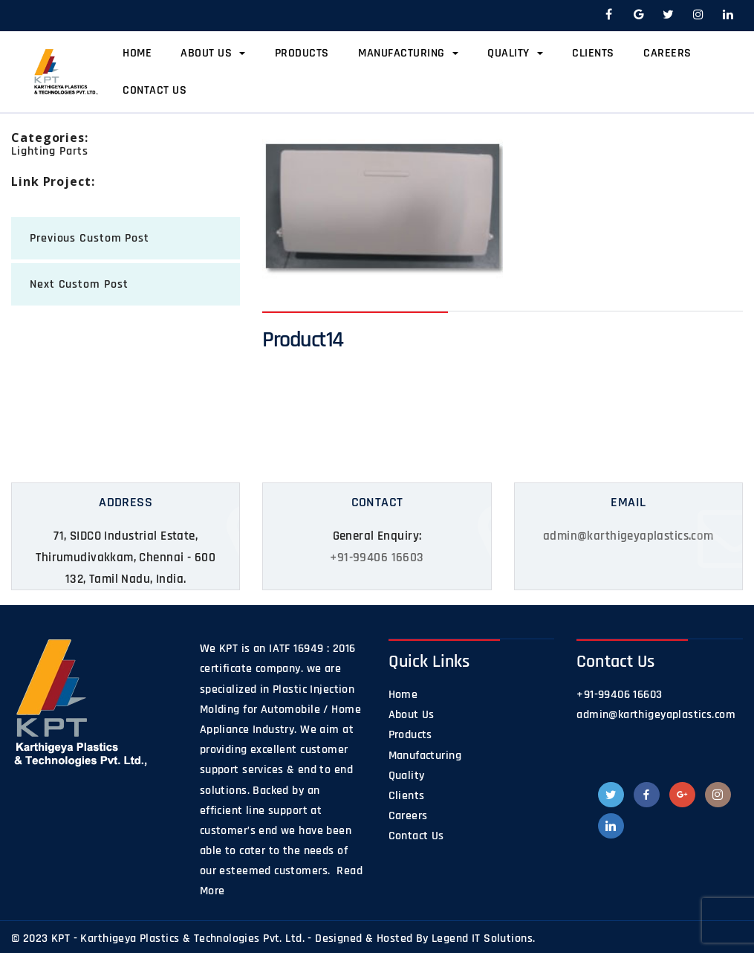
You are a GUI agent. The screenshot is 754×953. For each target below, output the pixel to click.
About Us (213, 53)
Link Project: (53, 181)
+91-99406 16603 (376, 557)
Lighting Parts (49, 151)
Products (302, 53)
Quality (515, 53)
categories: (49, 137)
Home (137, 53)
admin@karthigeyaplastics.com (628, 536)
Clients (593, 53)
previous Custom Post (89, 238)
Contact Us (154, 90)
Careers (667, 53)
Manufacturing (408, 53)
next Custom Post (79, 284)
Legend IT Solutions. (483, 938)
